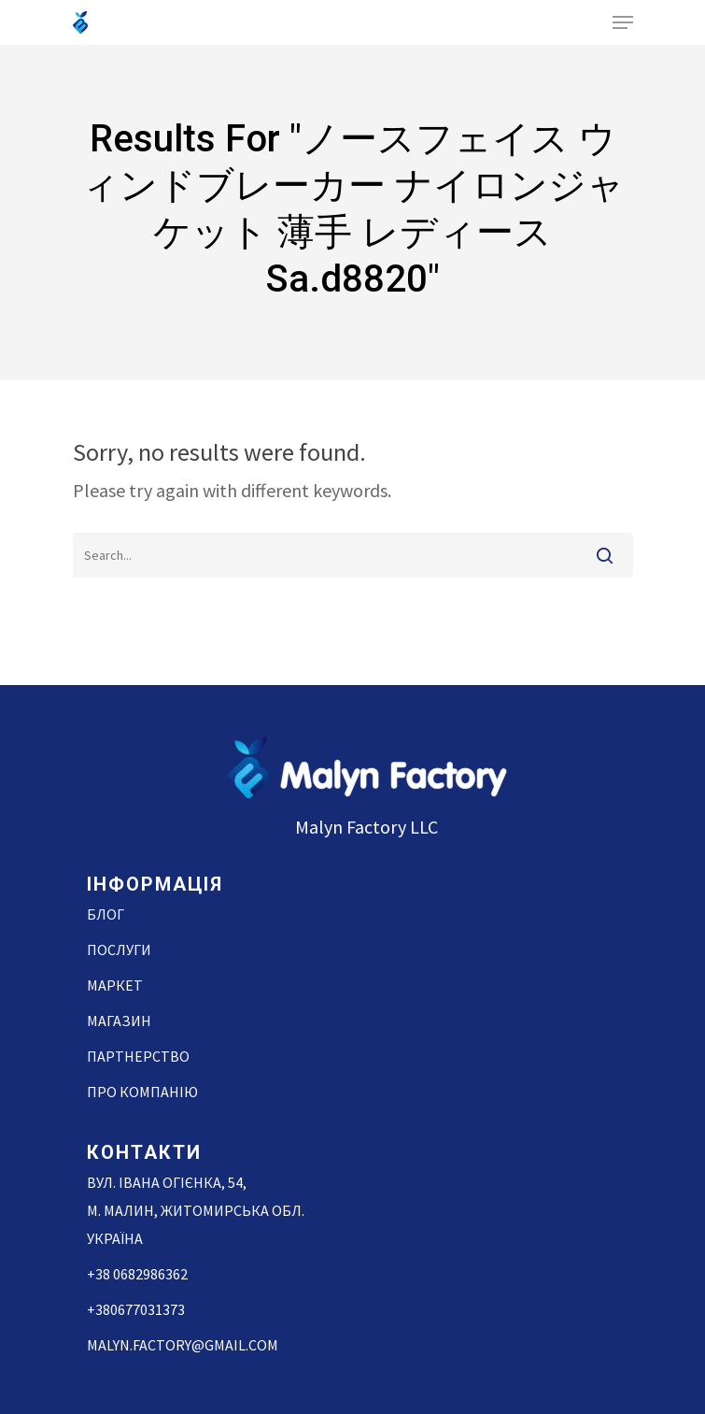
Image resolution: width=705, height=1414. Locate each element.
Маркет (115, 985)
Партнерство (138, 1056)
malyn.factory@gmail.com (182, 1344)
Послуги (119, 949)
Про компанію (142, 1091)
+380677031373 (136, 1309)
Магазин (119, 1020)
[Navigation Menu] (623, 22)
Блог (105, 914)
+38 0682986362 (137, 1273)
